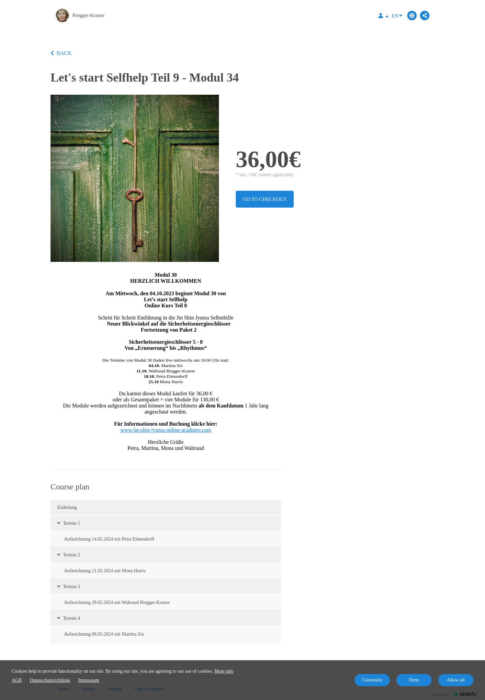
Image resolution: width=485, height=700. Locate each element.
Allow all (456, 679)
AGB (17, 680)
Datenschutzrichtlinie (50, 680)
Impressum (88, 680)
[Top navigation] (383, 16)
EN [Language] (397, 15)
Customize (372, 679)
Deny (414, 679)
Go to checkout (265, 199)
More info (224, 671)
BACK (61, 53)
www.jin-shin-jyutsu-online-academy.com (166, 430)
